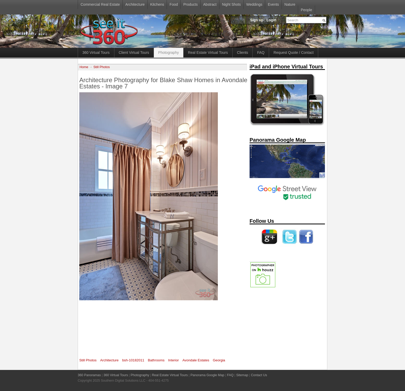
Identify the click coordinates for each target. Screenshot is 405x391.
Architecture (135, 4)
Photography (168, 52)
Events (273, 4)
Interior (173, 360)
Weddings (254, 4)
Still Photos (101, 67)
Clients (242, 52)
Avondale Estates (195, 360)
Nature (289, 4)
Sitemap (242, 375)
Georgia (219, 360)
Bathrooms (156, 360)
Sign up (256, 20)
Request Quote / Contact (293, 52)
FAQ (260, 52)
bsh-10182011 (133, 360)
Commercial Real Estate (100, 4)
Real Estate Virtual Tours (208, 52)
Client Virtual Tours (134, 52)
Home (84, 67)
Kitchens (157, 4)
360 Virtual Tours (96, 52)
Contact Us (259, 375)
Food (173, 4)
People (306, 10)
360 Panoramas (89, 375)
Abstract (210, 4)
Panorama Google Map (207, 375)
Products (190, 4)
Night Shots (231, 4)
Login (271, 20)
